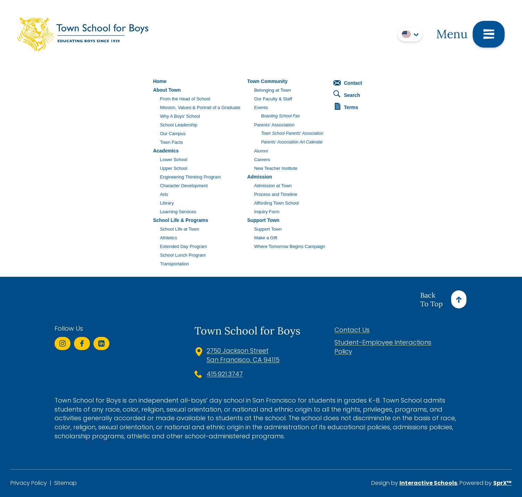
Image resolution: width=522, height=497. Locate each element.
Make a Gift (265, 237)
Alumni (261, 151)
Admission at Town (273, 185)
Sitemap (65, 483)
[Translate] (410, 34)
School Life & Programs (180, 220)
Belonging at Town (272, 90)
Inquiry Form (267, 211)
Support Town (263, 220)
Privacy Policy (28, 483)
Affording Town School (276, 203)
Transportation (174, 263)
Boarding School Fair (280, 116)
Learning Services (178, 211)
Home (160, 81)
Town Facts (171, 142)
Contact (347, 83)
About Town (167, 90)
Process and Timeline (275, 194)
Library (167, 203)
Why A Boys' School (180, 116)
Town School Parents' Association (292, 133)
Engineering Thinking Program (190, 177)
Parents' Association (274, 124)
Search (346, 94)
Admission (259, 177)
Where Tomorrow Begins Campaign (289, 246)
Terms (346, 106)
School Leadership (179, 124)
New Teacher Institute (276, 168)
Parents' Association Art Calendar (292, 142)
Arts (164, 194)
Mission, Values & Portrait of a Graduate (200, 107)
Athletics (168, 237)
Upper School (174, 168)
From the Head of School (185, 98)
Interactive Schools (428, 483)
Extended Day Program (183, 246)
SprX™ (502, 483)
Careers (262, 159)
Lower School (174, 159)
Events (261, 107)
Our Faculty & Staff (273, 98)
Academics (166, 151)
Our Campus (173, 133)
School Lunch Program (183, 255)
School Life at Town (179, 229)
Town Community (267, 81)
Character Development (184, 185)
